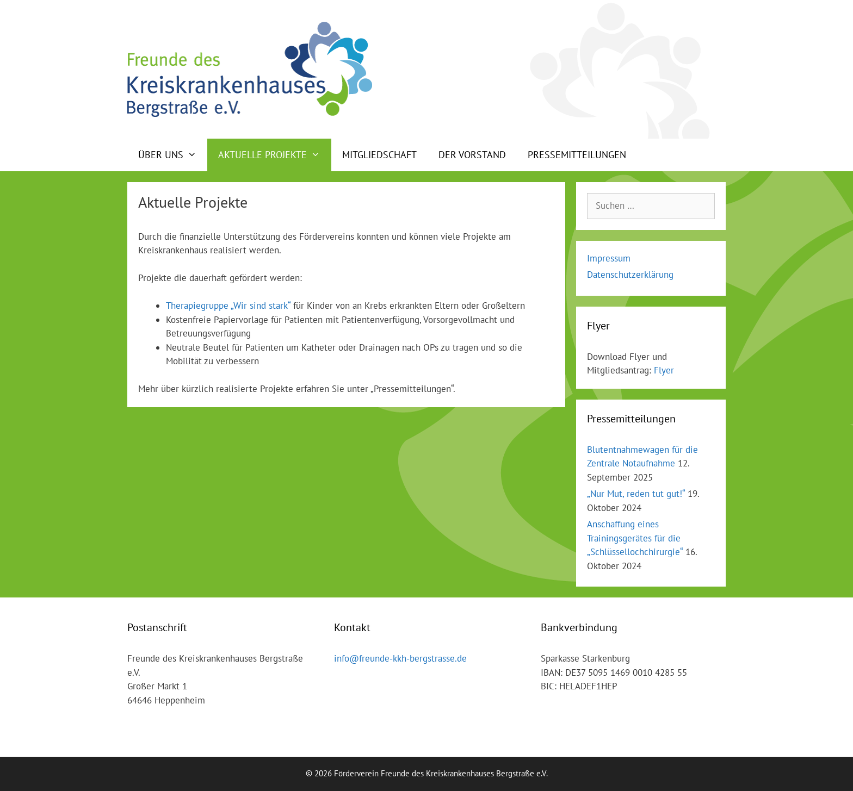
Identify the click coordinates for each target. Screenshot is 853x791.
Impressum (609, 258)
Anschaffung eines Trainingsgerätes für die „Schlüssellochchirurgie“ (635, 538)
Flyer (664, 370)
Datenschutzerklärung (630, 275)
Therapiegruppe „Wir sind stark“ (228, 306)
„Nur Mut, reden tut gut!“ (636, 494)
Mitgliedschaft (379, 154)
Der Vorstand (472, 154)
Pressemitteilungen (577, 154)
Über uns (172, 155)
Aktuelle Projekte (274, 155)
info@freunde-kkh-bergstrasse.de (400, 658)
